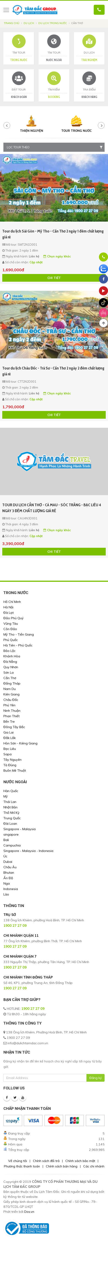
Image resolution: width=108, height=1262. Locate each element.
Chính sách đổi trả (46, 1161)
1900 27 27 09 (32, 1009)
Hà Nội (8, 607)
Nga (6, 883)
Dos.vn (29, 1212)
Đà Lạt (8, 613)
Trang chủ (11, 23)
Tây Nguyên (12, 760)
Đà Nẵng (10, 662)
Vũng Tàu (10, 623)
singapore (11, 834)
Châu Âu (10, 867)
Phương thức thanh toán (22, 1166)
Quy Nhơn (10, 667)
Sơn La (8, 672)
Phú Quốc (10, 640)
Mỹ (5, 796)
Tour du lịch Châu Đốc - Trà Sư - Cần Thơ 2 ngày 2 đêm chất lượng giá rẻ (53, 371)
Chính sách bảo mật (80, 1161)
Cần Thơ (9, 678)
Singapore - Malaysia (19, 829)
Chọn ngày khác (57, 256)
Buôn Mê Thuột (14, 770)
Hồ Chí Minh (12, 602)
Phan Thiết (11, 716)
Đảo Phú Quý (13, 618)
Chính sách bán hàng (61, 1166)
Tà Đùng (9, 765)
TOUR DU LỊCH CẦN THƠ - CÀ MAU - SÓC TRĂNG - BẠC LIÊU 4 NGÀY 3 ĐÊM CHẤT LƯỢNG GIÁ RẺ (51, 507)
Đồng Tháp (11, 683)
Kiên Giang (11, 694)
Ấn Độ (8, 878)
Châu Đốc (10, 700)
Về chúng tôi (17, 1161)
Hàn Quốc (10, 791)
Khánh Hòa (11, 656)
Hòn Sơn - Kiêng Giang (20, 743)
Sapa (7, 754)
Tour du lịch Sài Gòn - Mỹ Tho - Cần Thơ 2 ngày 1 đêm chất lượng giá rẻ (53, 234)
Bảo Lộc (9, 651)
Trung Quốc (12, 818)
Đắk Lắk (9, 738)
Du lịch (29, 23)
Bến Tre (9, 721)
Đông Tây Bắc (14, 727)
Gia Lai (8, 732)
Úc (5, 856)
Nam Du (9, 689)
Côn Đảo (10, 629)
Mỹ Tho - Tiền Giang (18, 634)
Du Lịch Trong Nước (52, 23)
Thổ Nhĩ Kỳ (11, 813)
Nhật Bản (10, 807)
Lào (6, 894)
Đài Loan (10, 824)
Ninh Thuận (11, 711)
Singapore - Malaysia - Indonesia (28, 851)
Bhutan (8, 873)
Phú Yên (9, 705)
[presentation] (6, 125)
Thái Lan (9, 802)
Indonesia (10, 889)
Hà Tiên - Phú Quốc (17, 645)
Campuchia (12, 845)
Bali (6, 840)
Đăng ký (95, 1078)
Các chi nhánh (93, 1166)
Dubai (7, 862)
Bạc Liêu (9, 749)
